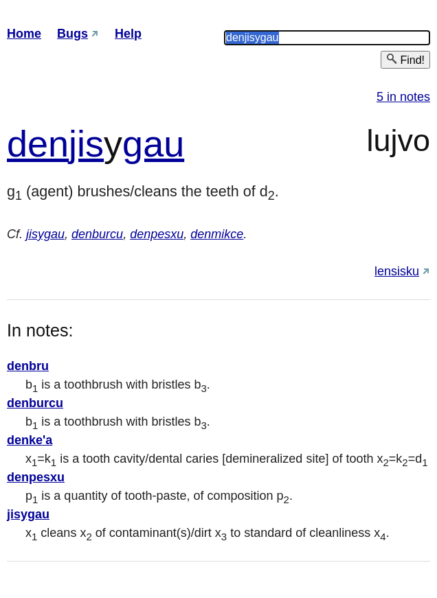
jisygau (45, 234)
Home (24, 34)
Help (128, 34)
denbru (28, 366)
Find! (405, 59)
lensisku (396, 271)
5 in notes (403, 97)
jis (86, 143)
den (38, 143)
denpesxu (156, 234)
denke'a (29, 440)
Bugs (72, 34)
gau (153, 143)
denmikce (216, 234)
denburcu (97, 234)
